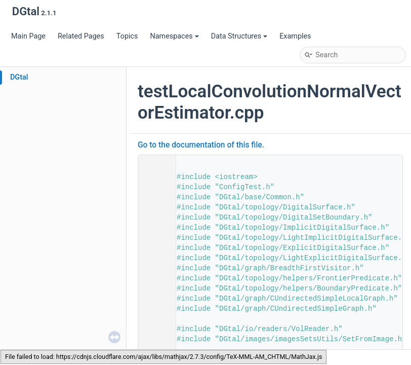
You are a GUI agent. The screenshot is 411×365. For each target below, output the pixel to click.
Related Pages (81, 36)
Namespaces (174, 36)
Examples (295, 36)
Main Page (28, 36)
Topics (127, 36)
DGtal (19, 77)
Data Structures (239, 36)
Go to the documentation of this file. (201, 145)
